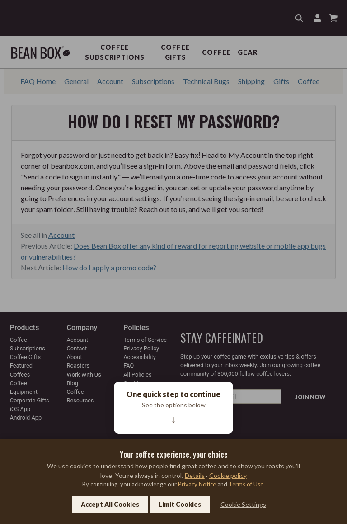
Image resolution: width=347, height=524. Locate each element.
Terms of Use (246, 484)
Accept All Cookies (110, 504)
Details (195, 475)
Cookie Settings (243, 504)
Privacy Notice (197, 484)
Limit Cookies (180, 504)
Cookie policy (228, 475)
